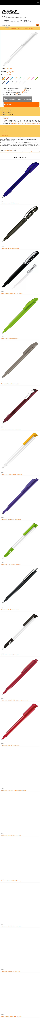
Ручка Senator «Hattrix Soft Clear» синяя (10, 203)
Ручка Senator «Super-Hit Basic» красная (10, 745)
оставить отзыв (8, 150)
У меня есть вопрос (26, 151)
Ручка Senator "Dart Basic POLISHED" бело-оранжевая (13, 880)
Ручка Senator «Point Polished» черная (9, 609)
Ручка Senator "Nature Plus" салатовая (9, 338)
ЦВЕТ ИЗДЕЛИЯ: (7, 90)
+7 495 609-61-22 (8, 21)
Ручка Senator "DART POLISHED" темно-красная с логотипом (14, 700)
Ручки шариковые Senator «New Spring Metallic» (11, 293)
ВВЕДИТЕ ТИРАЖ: (7, 88)
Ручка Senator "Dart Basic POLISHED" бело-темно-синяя (13, 790)
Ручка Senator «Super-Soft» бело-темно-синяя (11, 926)
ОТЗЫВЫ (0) (5, 135)
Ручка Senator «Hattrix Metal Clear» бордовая (11, 429)
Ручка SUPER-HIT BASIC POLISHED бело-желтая (11, 474)
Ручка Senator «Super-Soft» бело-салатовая (10, 564)
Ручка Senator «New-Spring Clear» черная (10, 248)
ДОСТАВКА (4, 131)
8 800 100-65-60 (15, 21)
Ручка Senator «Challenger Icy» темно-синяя (10, 971)
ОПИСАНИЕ (4, 127)
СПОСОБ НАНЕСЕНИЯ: (8, 92)
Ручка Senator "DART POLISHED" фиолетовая (11, 519)
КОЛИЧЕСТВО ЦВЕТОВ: (8, 94)
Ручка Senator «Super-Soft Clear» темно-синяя (11, 835)
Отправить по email (35, 151)
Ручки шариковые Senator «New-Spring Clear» (11, 1016)
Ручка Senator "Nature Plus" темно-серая (10, 383)
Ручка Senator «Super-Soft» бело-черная (10, 655)
